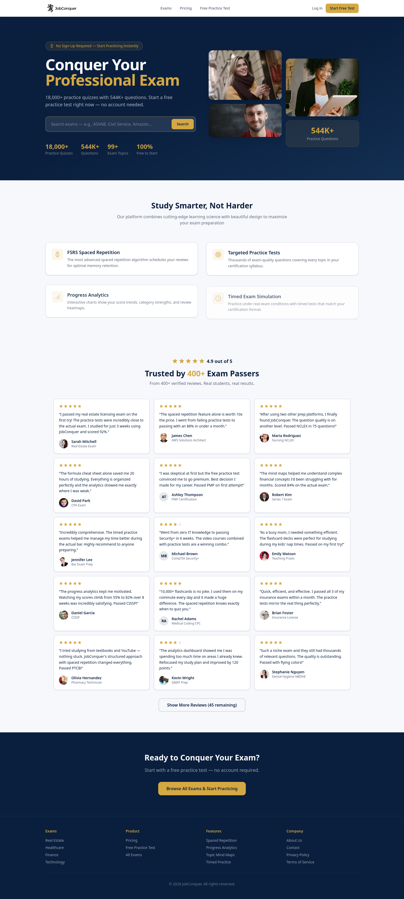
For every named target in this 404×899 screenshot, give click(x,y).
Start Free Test (342, 8)
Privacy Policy (298, 854)
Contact (293, 847)
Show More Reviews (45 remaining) (202, 705)
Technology (55, 862)
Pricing (186, 8)
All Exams (134, 854)
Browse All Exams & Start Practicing (202, 788)
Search (183, 126)
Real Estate (54, 840)
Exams (166, 8)
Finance (51, 854)
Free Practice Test (215, 8)
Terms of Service (300, 862)
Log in (317, 8)
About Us (294, 840)
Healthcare (54, 847)
